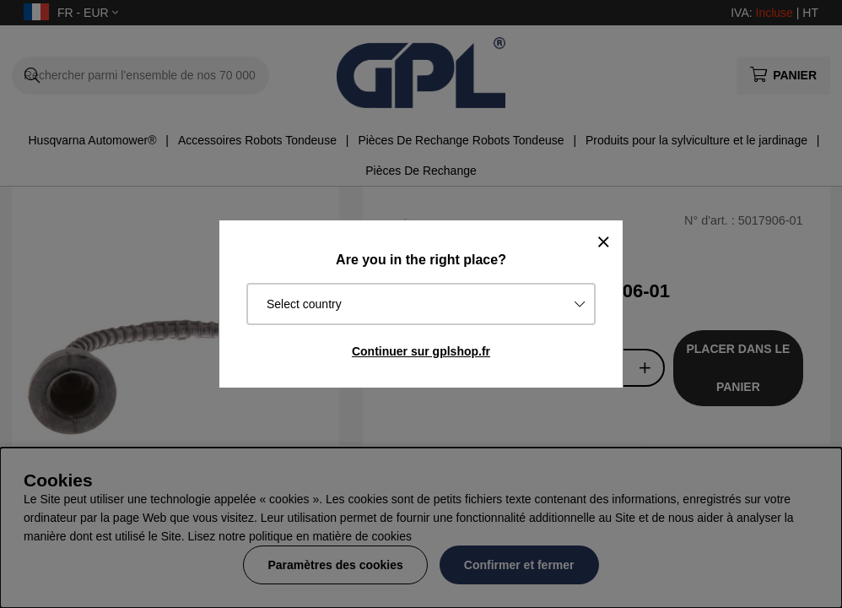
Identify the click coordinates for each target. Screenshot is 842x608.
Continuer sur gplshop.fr (421, 351)
